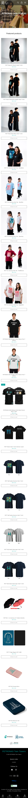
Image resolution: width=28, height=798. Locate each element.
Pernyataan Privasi (16, 791)
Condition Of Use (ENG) (6, 789)
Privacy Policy (16, 789)
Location (14, 762)
